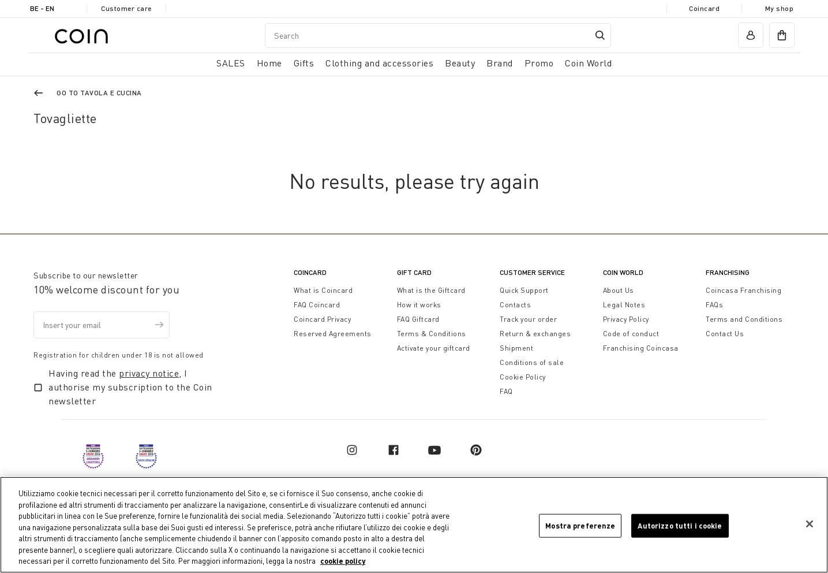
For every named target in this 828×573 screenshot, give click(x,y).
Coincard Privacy (322, 319)
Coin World (623, 272)
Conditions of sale (532, 362)
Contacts (515, 304)
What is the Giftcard (431, 290)
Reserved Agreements (333, 333)
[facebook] (393, 450)
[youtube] (434, 450)
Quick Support (524, 290)
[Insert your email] (101, 324)
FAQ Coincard (317, 304)
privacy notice (149, 373)
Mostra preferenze (580, 525)
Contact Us (725, 333)
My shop (779, 8)
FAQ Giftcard (418, 319)
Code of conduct (631, 333)
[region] (414, 525)
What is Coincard (323, 290)
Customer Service (532, 272)
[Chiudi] (809, 524)
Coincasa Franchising (743, 290)
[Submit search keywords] (600, 35)
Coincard (704, 8)
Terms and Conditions (744, 319)
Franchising (728, 272)
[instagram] (352, 450)
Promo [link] (539, 63)
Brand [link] (499, 63)
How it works (419, 304)
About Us (618, 290)
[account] (750, 35)
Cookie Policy (523, 377)
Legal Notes (624, 304)
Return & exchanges (535, 333)
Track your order (528, 319)
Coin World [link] (588, 63)
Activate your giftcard (433, 348)
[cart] (782, 35)
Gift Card (414, 272)
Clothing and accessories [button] (379, 63)
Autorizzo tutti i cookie (680, 525)
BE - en (42, 8)
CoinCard (310, 272)
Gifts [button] (304, 63)
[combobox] (438, 35)
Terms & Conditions (431, 333)
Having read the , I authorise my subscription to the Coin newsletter (130, 387)
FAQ (506, 391)
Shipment (516, 348)
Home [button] (269, 63)
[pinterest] (476, 450)
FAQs (714, 304)
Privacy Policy (626, 319)
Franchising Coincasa (641, 348)
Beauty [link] (460, 63)
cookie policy (342, 560)
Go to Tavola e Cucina (99, 92)
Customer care (126, 8)
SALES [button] (230, 63)
